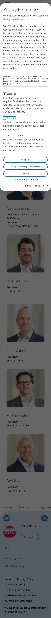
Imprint (28, 185)
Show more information (25, 179)
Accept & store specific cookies (25, 166)
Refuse (25, 173)
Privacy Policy (41, 185)
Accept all (25, 159)
